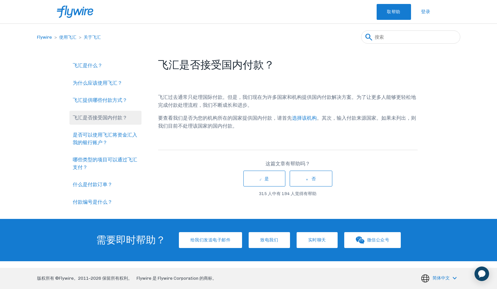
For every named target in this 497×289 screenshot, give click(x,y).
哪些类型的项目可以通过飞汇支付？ (105, 163)
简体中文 (442, 277)
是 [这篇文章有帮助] (267, 178)
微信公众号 (385, 240)
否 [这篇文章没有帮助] (313, 178)
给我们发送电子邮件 (198, 239)
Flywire (44, 37)
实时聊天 (321, 239)
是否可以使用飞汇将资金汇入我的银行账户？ (105, 138)
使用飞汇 (67, 37)
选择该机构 (304, 118)
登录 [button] (426, 12)
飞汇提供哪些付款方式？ (100, 100)
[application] (482, 274)
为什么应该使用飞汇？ (97, 83)
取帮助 (388, 11)
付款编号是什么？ (92, 202)
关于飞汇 (92, 37)
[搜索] (410, 37)
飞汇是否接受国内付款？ (100, 118)
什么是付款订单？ (92, 184)
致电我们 (265, 239)
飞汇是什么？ (88, 65)
